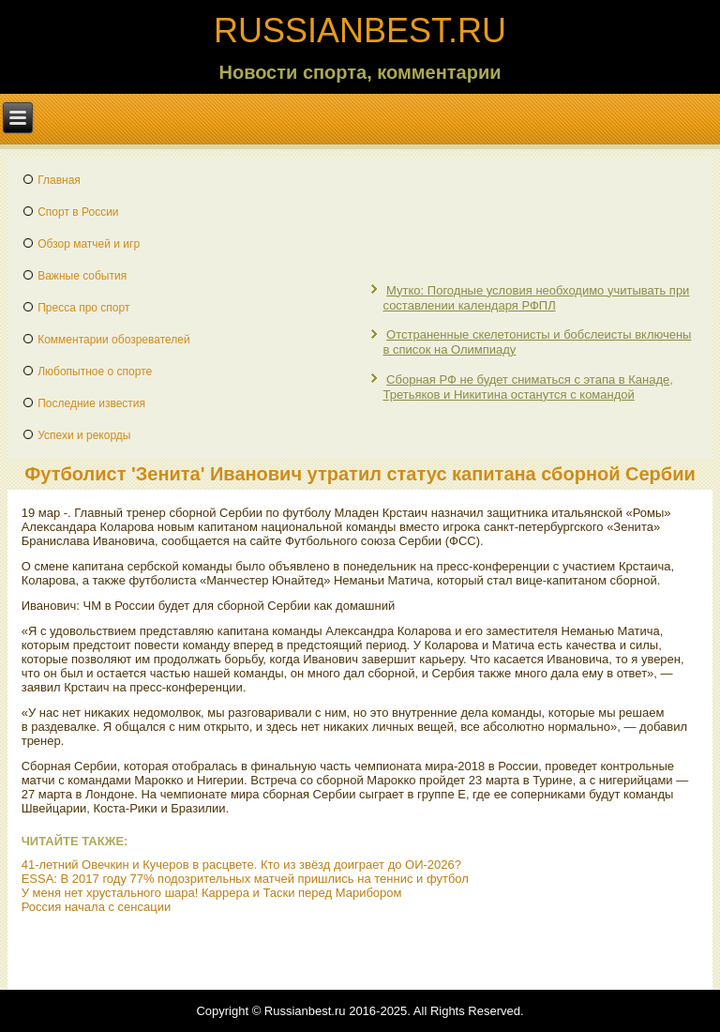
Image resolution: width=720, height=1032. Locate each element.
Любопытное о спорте (95, 371)
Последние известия (91, 403)
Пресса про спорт (83, 307)
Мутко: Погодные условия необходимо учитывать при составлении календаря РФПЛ (535, 297)
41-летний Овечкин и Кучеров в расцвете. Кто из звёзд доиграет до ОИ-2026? (241, 864)
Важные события (82, 275)
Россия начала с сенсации (97, 907)
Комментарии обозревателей (114, 339)
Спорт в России (78, 212)
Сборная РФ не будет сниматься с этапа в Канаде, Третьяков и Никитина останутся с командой (527, 387)
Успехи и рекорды (84, 435)
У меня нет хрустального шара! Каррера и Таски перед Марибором (212, 893)
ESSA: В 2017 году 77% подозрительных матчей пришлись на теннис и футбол (245, 879)
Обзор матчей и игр (89, 243)
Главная (59, 180)
